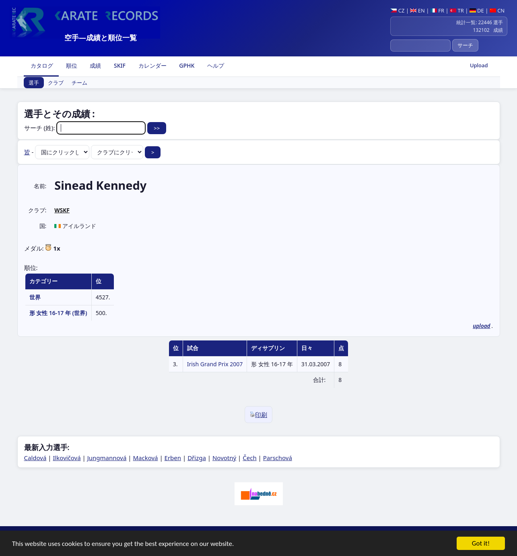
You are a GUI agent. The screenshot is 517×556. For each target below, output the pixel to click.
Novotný (224, 458)
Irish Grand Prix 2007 (215, 364)
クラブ (56, 82)
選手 (34, 82)
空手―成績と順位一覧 (100, 37)
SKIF (119, 65)
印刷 (258, 415)
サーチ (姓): (86, 128)
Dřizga (196, 458)
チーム (79, 82)
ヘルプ (215, 65)
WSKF (62, 210)
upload (481, 326)
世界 (35, 297)
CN (497, 10)
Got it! (481, 544)
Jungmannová (107, 458)
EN (417, 10)
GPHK (186, 65)
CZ (397, 10)
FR (437, 10)
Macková (145, 458)
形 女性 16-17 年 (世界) (58, 313)
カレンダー (152, 65)
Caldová (35, 458)
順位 (70, 65)
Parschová (277, 458)
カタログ (41, 65)
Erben (173, 458)
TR (457, 10)
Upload (479, 65)
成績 (95, 65)
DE (477, 10)
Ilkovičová (66, 458)
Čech (249, 458)
